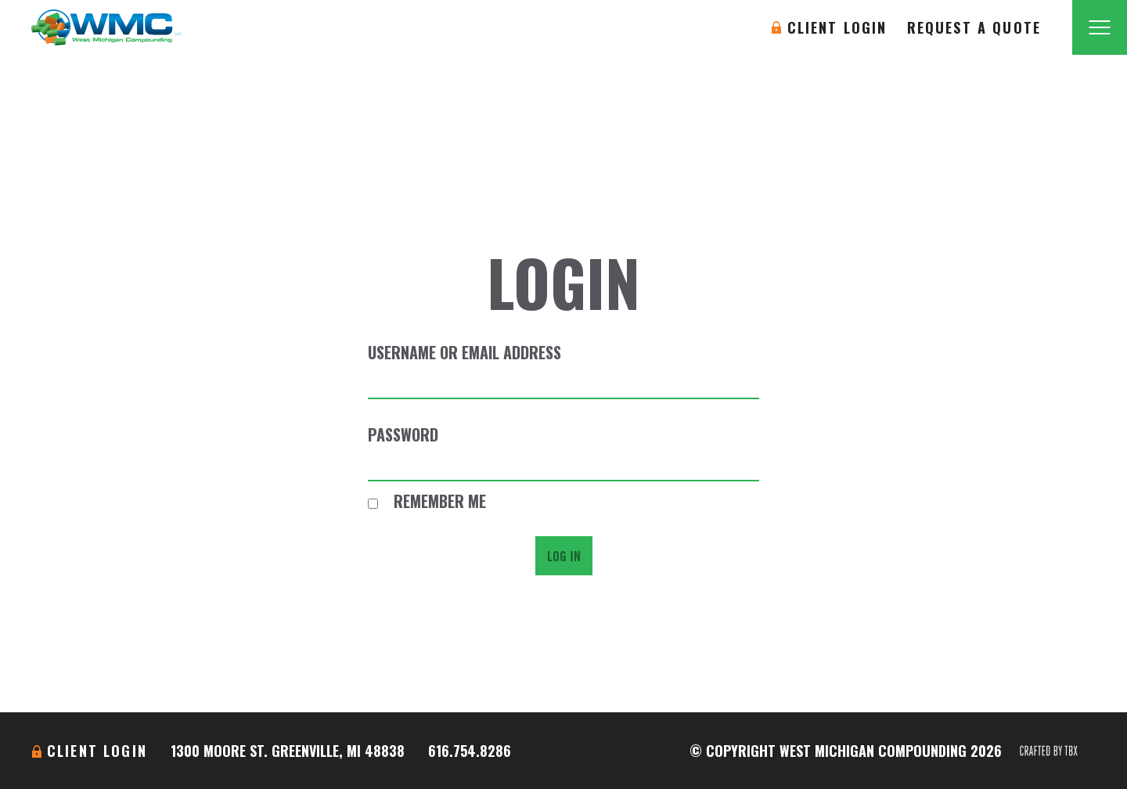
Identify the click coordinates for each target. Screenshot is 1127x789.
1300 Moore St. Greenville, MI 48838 (288, 750)
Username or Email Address (464, 352)
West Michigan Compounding (106, 27)
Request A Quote (974, 27)
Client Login (837, 27)
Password (403, 434)
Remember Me (427, 501)
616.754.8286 (469, 750)
